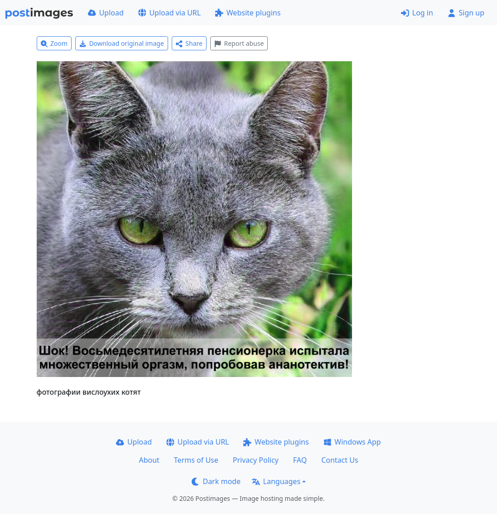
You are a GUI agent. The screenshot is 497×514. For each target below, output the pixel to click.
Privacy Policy (256, 460)
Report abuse (239, 43)
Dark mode (216, 481)
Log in (417, 13)
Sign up (466, 13)
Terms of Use (196, 460)
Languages (276, 481)
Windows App (352, 442)
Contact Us (339, 460)
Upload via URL (169, 13)
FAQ (300, 460)
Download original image (121, 43)
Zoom (54, 43)
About (149, 460)
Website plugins (247, 13)
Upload (106, 13)
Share (189, 43)
